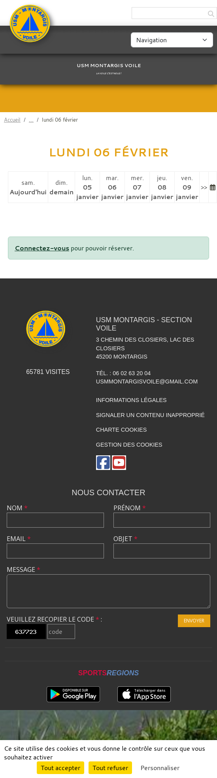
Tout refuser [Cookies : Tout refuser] (110, 767)
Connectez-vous (42, 248)
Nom (17, 508)
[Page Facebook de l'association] (103, 462)
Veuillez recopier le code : (54, 619)
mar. (112, 187)
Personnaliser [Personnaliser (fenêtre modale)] (159, 767)
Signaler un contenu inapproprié (150, 415)
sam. (28, 187)
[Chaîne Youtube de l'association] (119, 462)
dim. (61, 187)
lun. (87, 187)
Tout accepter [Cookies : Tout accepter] (60, 767)
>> (204, 187)
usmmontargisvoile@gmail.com (147, 381)
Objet (125, 538)
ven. (187, 187)
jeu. (162, 187)
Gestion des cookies (129, 445)
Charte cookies (121, 430)
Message (23, 569)
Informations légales (131, 400)
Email (19, 538)
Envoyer (194, 620)
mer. (137, 187)
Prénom (129, 508)
